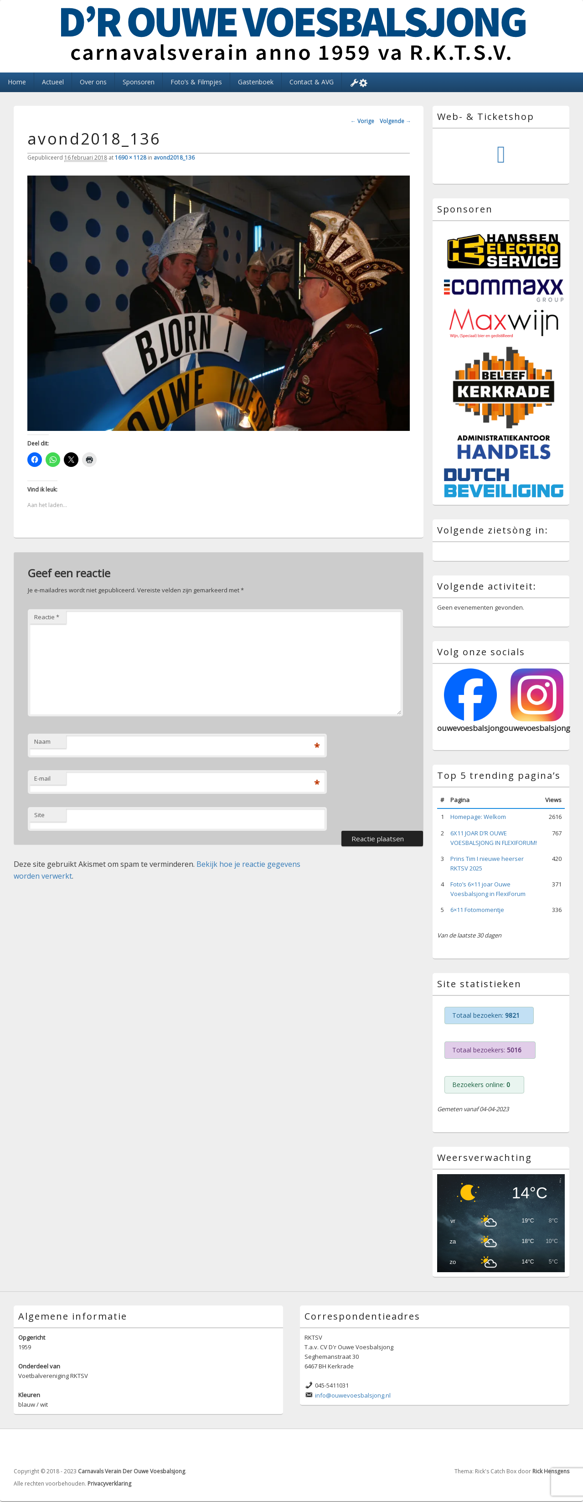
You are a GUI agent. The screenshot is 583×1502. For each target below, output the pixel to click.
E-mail (42, 778)
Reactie (46, 617)
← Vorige (362, 121)
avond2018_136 (174, 157)
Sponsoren (139, 82)
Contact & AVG (311, 82)
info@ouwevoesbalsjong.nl (353, 1395)
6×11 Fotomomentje (477, 910)
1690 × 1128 (130, 157)
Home (17, 82)
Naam (42, 741)
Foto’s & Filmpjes (196, 82)
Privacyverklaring (109, 1483)
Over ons (93, 82)
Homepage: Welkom (478, 817)
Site (39, 815)
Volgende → (395, 121)
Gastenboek (255, 82)
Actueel (53, 82)
